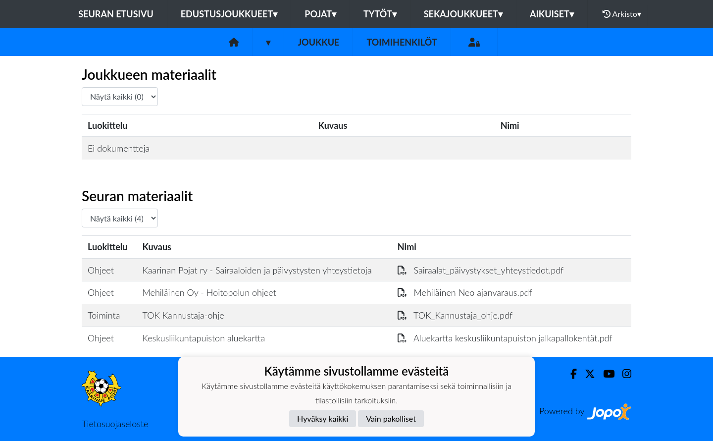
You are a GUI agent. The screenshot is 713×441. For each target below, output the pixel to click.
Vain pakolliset (391, 418)
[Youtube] (604, 374)
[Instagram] (622, 374)
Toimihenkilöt (401, 42)
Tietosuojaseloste (115, 423)
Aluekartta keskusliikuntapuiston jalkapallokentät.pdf (505, 337)
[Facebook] (569, 374)
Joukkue (318, 42)
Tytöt (380, 13)
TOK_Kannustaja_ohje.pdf (455, 315)
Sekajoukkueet (463, 13)
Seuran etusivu (115, 13)
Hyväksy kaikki (322, 418)
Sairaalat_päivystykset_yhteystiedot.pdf (480, 270)
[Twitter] (586, 374)
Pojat (320, 13)
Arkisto (622, 14)
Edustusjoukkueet (229, 13)
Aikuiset (552, 13)
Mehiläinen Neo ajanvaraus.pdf (465, 292)
